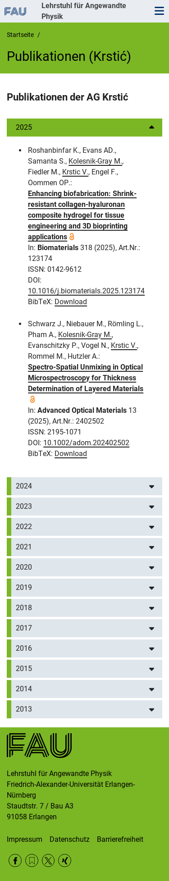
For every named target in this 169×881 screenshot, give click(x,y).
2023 (24, 506)
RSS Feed (31, 860)
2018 (24, 607)
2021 (24, 547)
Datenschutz (70, 839)
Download (71, 301)
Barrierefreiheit (120, 839)
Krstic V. (75, 172)
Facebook (15, 860)
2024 (24, 486)
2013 (24, 709)
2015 (24, 668)
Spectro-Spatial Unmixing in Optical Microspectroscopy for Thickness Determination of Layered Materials (85, 378)
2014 (24, 689)
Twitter (48, 860)
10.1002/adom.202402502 (86, 442)
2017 (24, 628)
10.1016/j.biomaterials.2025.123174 (86, 291)
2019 (24, 587)
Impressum (24, 839)
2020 (24, 567)
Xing (64, 860)
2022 (24, 526)
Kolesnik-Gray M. (95, 161)
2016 (24, 648)
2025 (24, 127)
